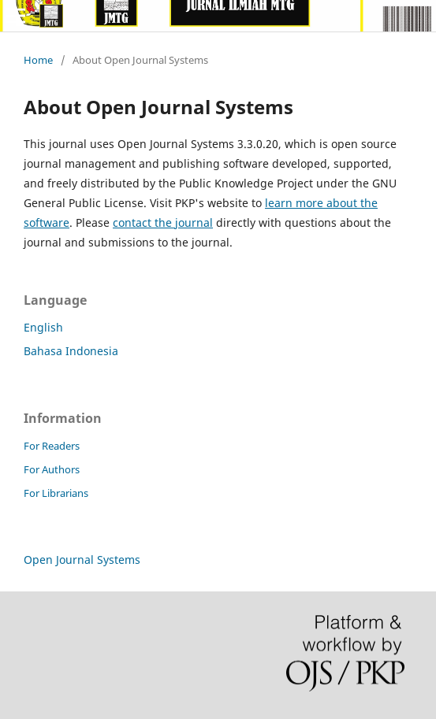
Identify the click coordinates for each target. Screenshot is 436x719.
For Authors (52, 469)
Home (38, 60)
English (43, 327)
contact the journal (163, 222)
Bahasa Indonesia (71, 350)
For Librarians (56, 493)
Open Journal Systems (82, 559)
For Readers (52, 446)
